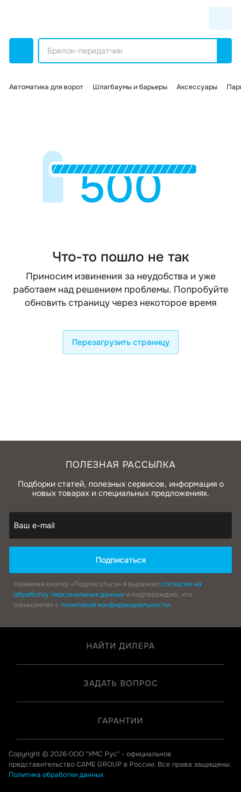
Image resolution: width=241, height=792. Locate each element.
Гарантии (120, 720)
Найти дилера (120, 645)
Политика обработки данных (56, 774)
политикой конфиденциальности (115, 604)
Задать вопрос (120, 683)
